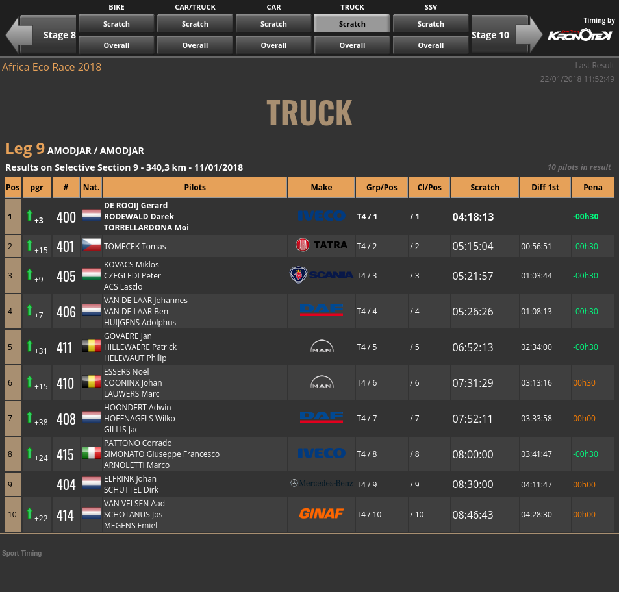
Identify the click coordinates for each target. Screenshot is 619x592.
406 (66, 311)
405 (66, 276)
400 (66, 217)
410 (65, 383)
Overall (117, 45)
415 (65, 454)
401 (66, 246)
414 (65, 514)
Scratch (116, 24)
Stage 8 (60, 35)
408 (66, 418)
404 (66, 484)
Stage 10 (490, 35)
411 (65, 347)
